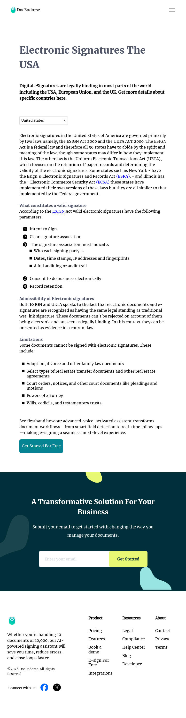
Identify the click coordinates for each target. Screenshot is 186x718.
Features (96, 638)
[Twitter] (57, 688)
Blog (126, 655)
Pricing (95, 630)
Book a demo (94, 649)
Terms (161, 647)
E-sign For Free (98, 662)
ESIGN (58, 211)
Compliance (133, 638)
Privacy (162, 638)
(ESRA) (123, 176)
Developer (132, 663)
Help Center (133, 647)
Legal (127, 630)
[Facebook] (44, 688)
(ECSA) (102, 182)
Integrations (100, 673)
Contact (162, 630)
